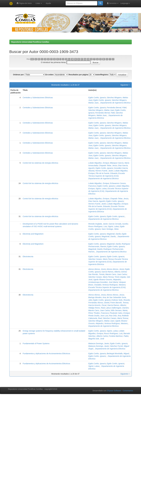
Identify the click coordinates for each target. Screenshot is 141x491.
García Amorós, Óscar (97, 305)
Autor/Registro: (102, 75)
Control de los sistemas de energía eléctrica (40, 163)
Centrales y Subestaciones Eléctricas (38, 97)
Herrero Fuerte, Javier (104, 171)
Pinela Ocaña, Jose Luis (98, 316)
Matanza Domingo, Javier (98, 343)
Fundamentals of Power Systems (36, 343)
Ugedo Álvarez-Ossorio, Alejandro (107, 280)
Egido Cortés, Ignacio (97, 97)
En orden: (49, 75)
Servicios (112, 3)
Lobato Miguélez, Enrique (98, 163)
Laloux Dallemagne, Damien (117, 308)
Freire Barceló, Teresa (119, 303)
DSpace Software (114, 391)
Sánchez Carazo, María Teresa (101, 259)
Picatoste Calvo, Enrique (120, 313)
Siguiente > (125, 85)
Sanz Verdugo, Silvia (110, 229)
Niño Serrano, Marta (119, 310)
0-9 (32, 59)
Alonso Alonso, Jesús (97, 269)
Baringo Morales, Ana (97, 297)
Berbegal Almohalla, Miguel (118, 353)
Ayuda (48, 3)
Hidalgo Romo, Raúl (96, 308)
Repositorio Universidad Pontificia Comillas (30, 42)
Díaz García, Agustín (96, 201)
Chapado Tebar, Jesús (108, 165)
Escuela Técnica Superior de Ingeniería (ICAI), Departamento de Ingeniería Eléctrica (106, 176)
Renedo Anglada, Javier (98, 224)
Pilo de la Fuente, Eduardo (106, 173)
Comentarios (128, 391)
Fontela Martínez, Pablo (118, 336)
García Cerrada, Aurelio (118, 224)
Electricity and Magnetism (33, 234)
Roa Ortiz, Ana (115, 316)
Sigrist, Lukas (101, 188)
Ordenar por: (18, 75)
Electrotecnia (28, 256)
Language (125, 3)
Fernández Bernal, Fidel (116, 108)
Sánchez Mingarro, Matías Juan (101, 110)
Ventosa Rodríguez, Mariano (113, 285)
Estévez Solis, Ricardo (121, 300)
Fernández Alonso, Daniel (98, 303)
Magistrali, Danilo (114, 234)
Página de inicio (24, 3)
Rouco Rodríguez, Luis (97, 226)
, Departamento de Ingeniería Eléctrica (115, 103)
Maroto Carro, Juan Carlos (116, 274)
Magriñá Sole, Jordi (96, 339)
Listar (39, 3)
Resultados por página (78, 75)
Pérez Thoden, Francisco (98, 313)
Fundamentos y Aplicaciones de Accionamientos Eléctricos (46, 353)
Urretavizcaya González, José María (103, 282)
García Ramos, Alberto (111, 272)
